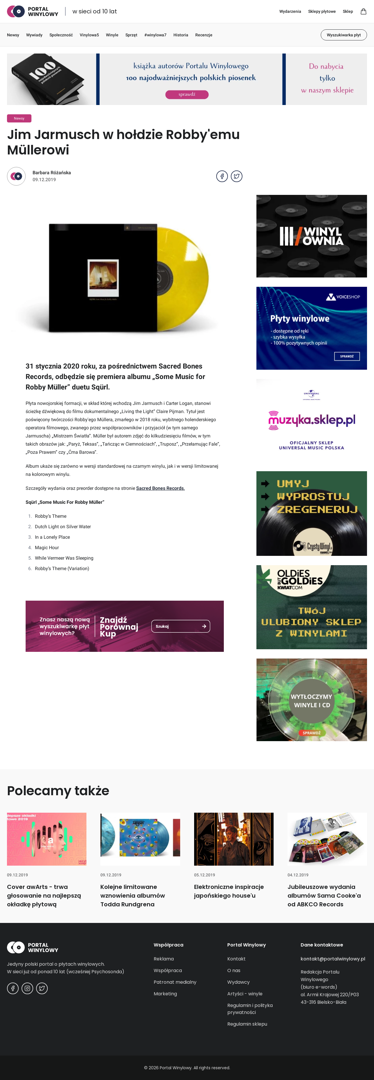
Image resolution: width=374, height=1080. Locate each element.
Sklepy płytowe (322, 11)
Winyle (112, 35)
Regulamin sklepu (247, 1024)
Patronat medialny (175, 982)
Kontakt (236, 959)
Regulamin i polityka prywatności (250, 1009)
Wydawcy (238, 982)
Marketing (165, 993)
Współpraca (168, 970)
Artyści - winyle (245, 993)
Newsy (13, 35)
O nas (233, 970)
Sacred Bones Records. (160, 488)
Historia (180, 35)
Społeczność (61, 35)
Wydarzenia (290, 11)
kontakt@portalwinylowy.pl (333, 959)
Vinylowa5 (89, 35)
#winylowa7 (155, 35)
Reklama (164, 959)
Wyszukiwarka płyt (344, 35)
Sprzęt (131, 35)
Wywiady (34, 35)
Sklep (348, 11)
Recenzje (203, 35)
